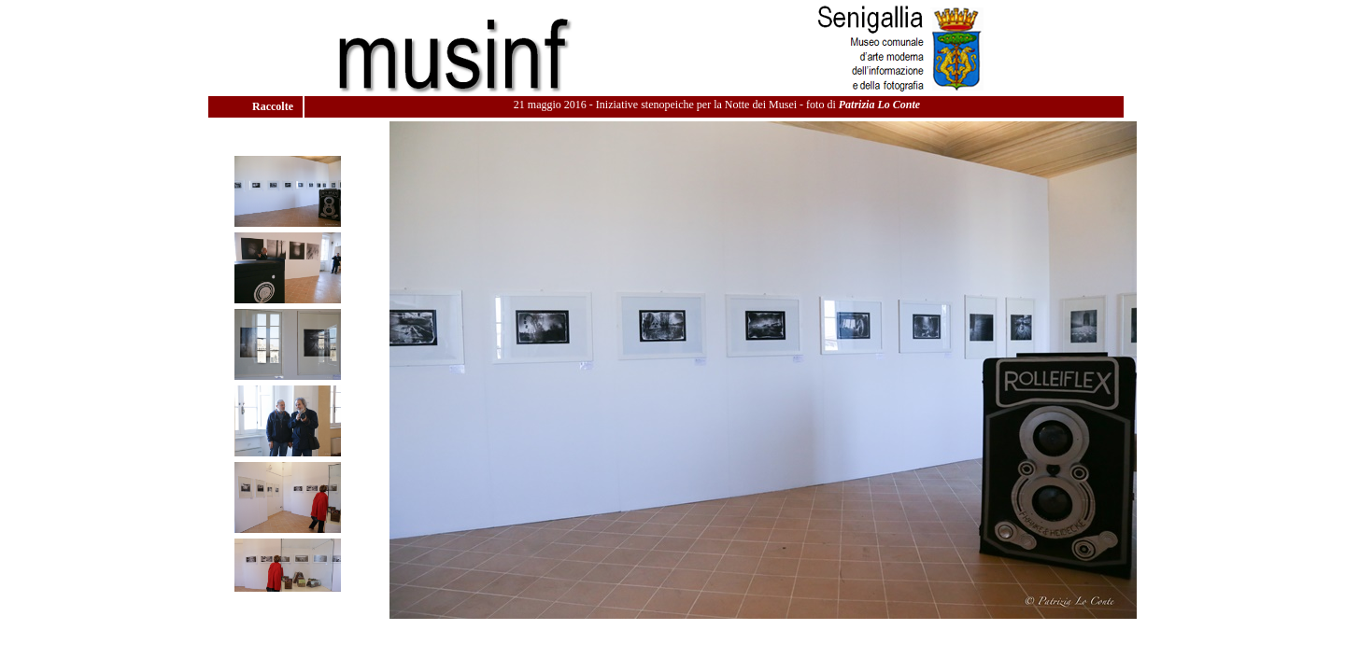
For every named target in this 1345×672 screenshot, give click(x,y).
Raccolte (274, 106)
